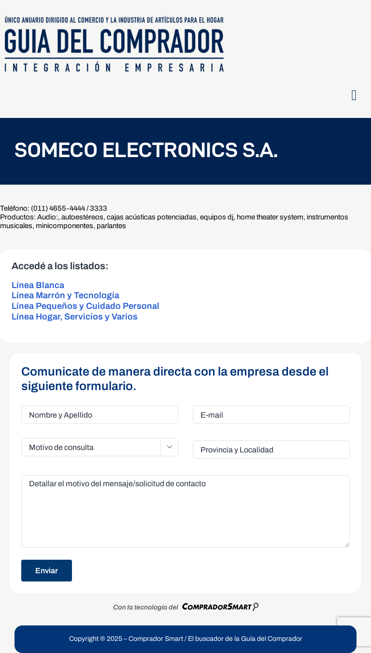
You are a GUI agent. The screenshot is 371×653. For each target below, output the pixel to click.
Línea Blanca (38, 285)
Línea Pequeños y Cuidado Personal (85, 306)
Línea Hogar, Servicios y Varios (75, 316)
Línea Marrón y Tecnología (65, 295)
